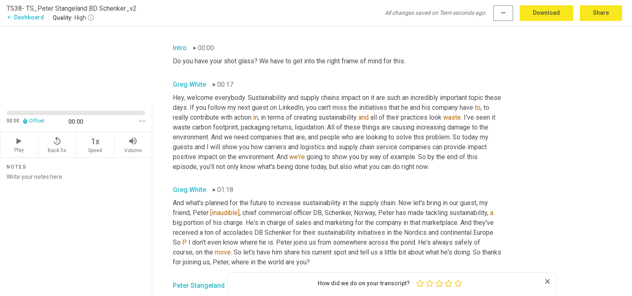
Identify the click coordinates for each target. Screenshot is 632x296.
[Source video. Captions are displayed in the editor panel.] (76, 64)
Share (601, 12)
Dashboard (25, 17)
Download (546, 12)
